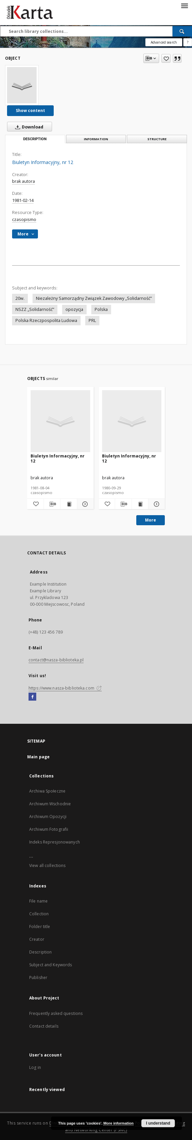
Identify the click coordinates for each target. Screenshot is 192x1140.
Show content (30, 110)
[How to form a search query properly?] (187, 42)
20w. (20, 298)
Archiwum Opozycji (47, 816)
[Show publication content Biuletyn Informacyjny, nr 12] (68, 504)
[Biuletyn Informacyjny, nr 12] (22, 85)
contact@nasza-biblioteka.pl (56, 660)
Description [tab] (35, 139)
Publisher (38, 977)
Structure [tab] (156, 139)
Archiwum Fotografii (48, 829)
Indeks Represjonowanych (54, 842)
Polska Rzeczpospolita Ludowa (46, 320)
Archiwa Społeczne (47, 791)
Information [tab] (96, 139)
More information (118, 1123)
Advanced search (164, 42)
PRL (92, 320)
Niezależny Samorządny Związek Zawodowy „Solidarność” (94, 298)
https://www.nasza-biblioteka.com (65, 688)
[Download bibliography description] (52, 504)
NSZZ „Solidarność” (34, 309)
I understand (158, 1123)
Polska (101, 309)
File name (38, 901)
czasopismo (24, 219)
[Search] (182, 31)
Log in (35, 1067)
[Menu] (184, 5)
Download (27, 127)
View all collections (47, 865)
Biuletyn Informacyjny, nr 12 (58, 458)
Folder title (39, 926)
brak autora (23, 181)
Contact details (43, 1026)
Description (40, 952)
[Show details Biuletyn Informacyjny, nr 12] (84, 504)
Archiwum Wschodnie (50, 804)
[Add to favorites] (166, 58)
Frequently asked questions (56, 1013)
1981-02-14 (23, 200)
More (150, 520)
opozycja (74, 309)
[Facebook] (32, 697)
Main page (38, 757)
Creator (36, 939)
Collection (39, 914)
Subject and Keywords (50, 965)
